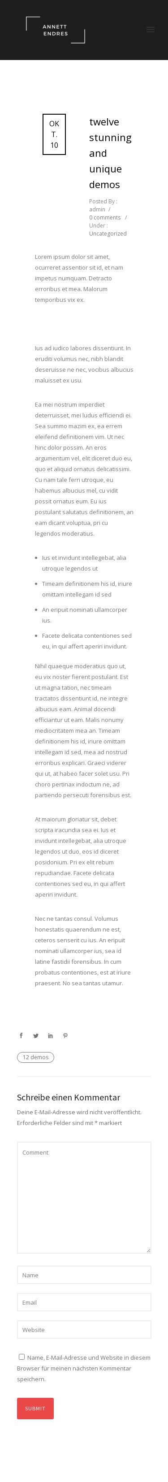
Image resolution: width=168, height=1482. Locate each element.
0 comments (105, 217)
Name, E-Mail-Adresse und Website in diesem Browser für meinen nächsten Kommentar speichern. (84, 1368)
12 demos (35, 1057)
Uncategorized (108, 233)
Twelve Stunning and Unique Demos (110, 153)
